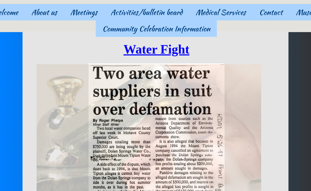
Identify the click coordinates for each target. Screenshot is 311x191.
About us (44, 12)
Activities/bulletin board (146, 12)
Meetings (83, 12)
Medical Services (221, 12)
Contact (271, 12)
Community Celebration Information (156, 28)
